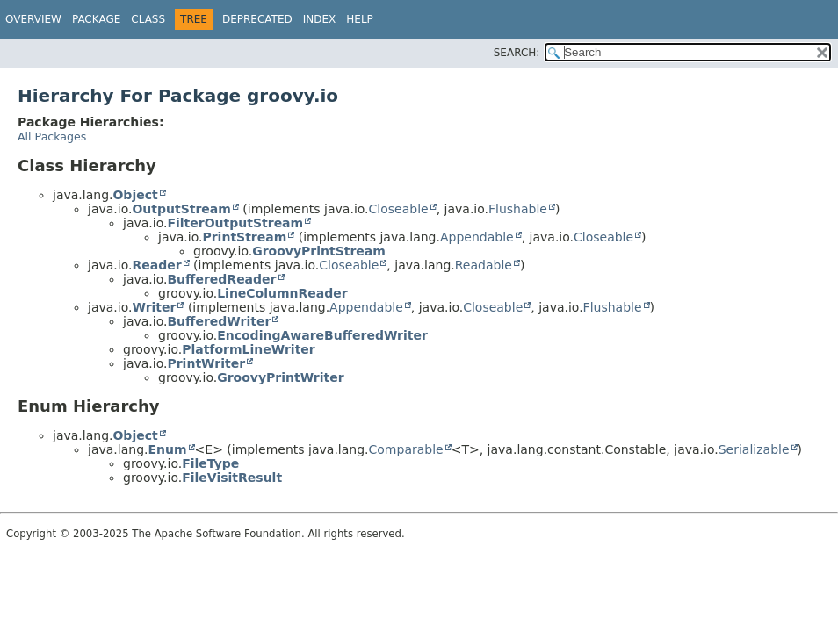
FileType (210, 463)
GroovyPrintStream (319, 251)
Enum (167, 449)
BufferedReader (221, 279)
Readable (483, 265)
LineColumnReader (282, 293)
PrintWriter (206, 363)
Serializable (754, 449)
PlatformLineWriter (248, 349)
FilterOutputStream (235, 223)
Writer (154, 307)
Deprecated (257, 19)
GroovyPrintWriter (280, 377)
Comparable (406, 449)
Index (319, 19)
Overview (33, 19)
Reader (156, 265)
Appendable (477, 237)
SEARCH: (517, 53)
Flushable (517, 209)
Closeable (399, 209)
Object (134, 195)
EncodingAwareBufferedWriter (322, 335)
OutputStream (181, 209)
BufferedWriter (219, 321)
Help (359, 19)
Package (96, 19)
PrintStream (244, 237)
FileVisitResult (232, 477)
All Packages (52, 136)
